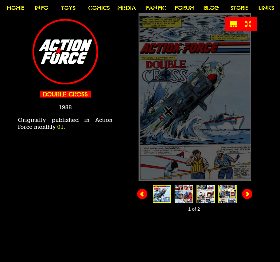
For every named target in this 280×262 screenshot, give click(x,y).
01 (60, 126)
